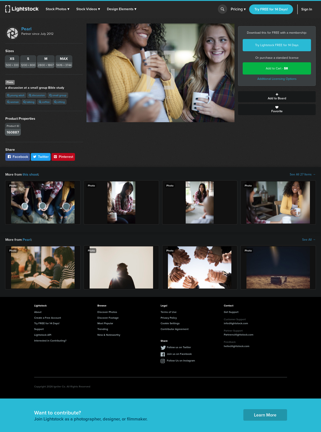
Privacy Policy (169, 318)
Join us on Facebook (179, 354)
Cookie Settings (170, 323)
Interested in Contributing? (50, 340)
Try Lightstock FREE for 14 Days (277, 45)
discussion (37, 95)
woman (13, 102)
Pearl (26, 29)
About (37, 312)
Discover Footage (108, 318)
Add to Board (276, 96)
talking (28, 102)
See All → (309, 240)
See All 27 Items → (303, 174)
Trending (102, 329)
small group (57, 95)
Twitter (41, 156)
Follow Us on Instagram (181, 360)
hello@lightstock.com (236, 346)
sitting (59, 102)
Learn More (265, 415)
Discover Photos (107, 312)
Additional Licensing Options (277, 79)
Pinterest (63, 156)
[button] (57, 9)
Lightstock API (42, 335)
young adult (15, 95)
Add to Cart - (277, 68)
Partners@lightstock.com (238, 334)
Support (39, 329)
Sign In (306, 9)
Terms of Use (169, 312)
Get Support (231, 312)
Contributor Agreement (175, 329)
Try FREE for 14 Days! (271, 9)
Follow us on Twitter (179, 347)
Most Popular (105, 323)
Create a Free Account (47, 318)
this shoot (30, 174)
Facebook (17, 156)
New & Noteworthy (108, 335)
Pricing (238, 9)
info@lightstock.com (236, 323)
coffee (44, 102)
